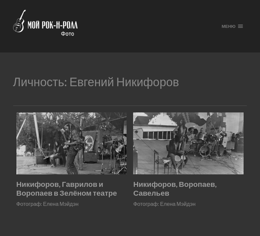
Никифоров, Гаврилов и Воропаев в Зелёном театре (66, 188)
